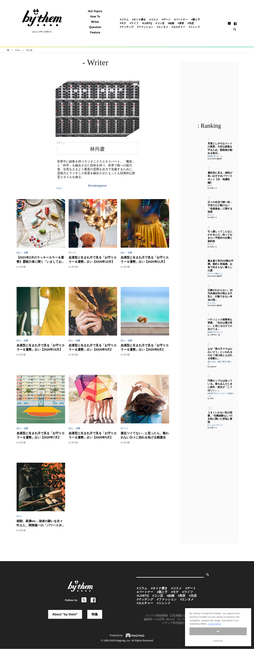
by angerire (212, 367)
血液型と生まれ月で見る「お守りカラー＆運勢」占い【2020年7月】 (41, 435)
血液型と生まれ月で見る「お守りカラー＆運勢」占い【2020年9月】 (93, 347)
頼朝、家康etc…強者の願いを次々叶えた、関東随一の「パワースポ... (40, 523)
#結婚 (171, 23)
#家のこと (219, 274)
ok (218, 636)
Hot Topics (95, 11)
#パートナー (181, 19)
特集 (95, 614)
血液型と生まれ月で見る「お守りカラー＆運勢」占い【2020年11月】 (145, 259)
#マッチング (127, 26)
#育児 (224, 362)
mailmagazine (97, 185)
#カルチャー (178, 26)
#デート (166, 19)
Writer (95, 22)
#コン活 (160, 23)
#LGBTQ (147, 23)
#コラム (124, 19)
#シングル (212, 303)
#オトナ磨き (139, 19)
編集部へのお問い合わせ (159, 619)
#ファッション (145, 26)
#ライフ (134, 23)
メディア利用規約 (173, 622)
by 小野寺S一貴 (214, 335)
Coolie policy (214, 629)
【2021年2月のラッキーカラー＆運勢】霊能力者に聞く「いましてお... (40, 259)
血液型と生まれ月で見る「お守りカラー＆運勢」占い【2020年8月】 (145, 347)
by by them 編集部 (215, 159)
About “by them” (65, 614)
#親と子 (195, 19)
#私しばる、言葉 (214, 362)
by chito (211, 398)
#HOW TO (212, 156)
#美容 (181, 23)
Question (95, 27)
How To (95, 16)
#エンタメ (162, 26)
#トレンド (194, 26)
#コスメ (153, 19)
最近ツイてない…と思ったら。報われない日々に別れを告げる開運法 (145, 435)
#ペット (220, 156)
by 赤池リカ (212, 188)
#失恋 (191, 23)
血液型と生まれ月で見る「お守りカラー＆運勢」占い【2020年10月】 (41, 347)
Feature (95, 32)
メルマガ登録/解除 (156, 615)
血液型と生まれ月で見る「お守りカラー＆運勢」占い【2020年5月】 (93, 435)
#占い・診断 (22, 252)
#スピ (59, 188)
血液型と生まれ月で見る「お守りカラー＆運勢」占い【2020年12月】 (93, 259)
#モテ (123, 23)
